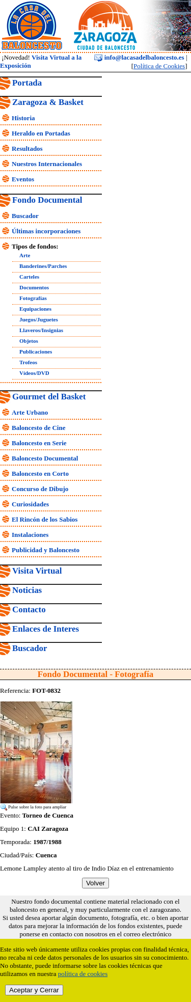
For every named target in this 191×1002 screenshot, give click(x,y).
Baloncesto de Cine (38, 427)
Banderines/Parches (43, 266)
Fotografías (33, 298)
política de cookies (82, 974)
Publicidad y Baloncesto (45, 550)
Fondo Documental (47, 200)
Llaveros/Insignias (41, 330)
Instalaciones (30, 534)
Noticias (27, 590)
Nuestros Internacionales (47, 164)
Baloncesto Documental (45, 458)
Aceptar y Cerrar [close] (34, 990)
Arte (24, 255)
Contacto (29, 609)
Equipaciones (35, 309)
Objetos (28, 341)
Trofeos (28, 362)
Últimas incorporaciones (46, 231)
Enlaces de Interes (45, 629)
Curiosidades (30, 504)
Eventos (23, 179)
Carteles (29, 277)
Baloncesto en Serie (39, 443)
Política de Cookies (159, 66)
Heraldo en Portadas (41, 133)
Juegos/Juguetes (38, 319)
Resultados (27, 148)
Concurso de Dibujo (40, 489)
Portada (27, 83)
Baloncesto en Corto (40, 473)
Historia (23, 118)
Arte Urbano (30, 412)
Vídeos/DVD (34, 373)
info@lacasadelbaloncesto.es (139, 57)
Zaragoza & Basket (48, 102)
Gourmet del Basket (49, 396)
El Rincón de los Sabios (44, 519)
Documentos (34, 287)
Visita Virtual (37, 571)
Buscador (25, 216)
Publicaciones (35, 351)
